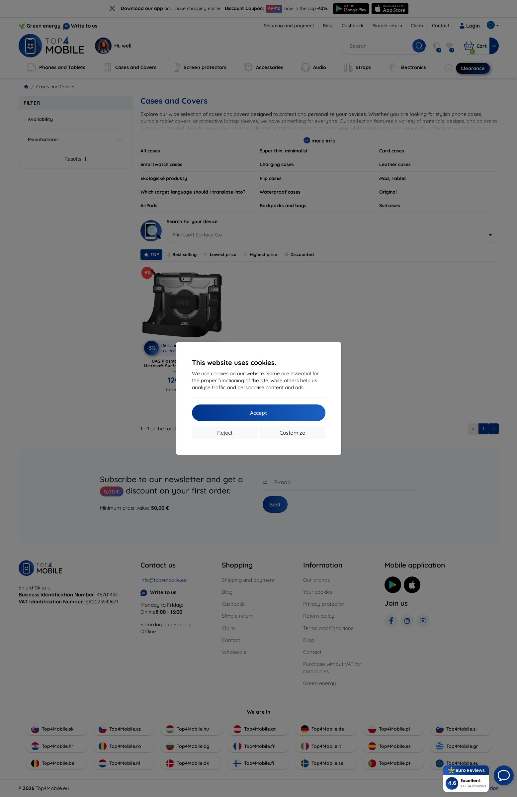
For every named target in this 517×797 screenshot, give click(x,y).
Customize (292, 432)
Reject (224, 432)
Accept (258, 412)
